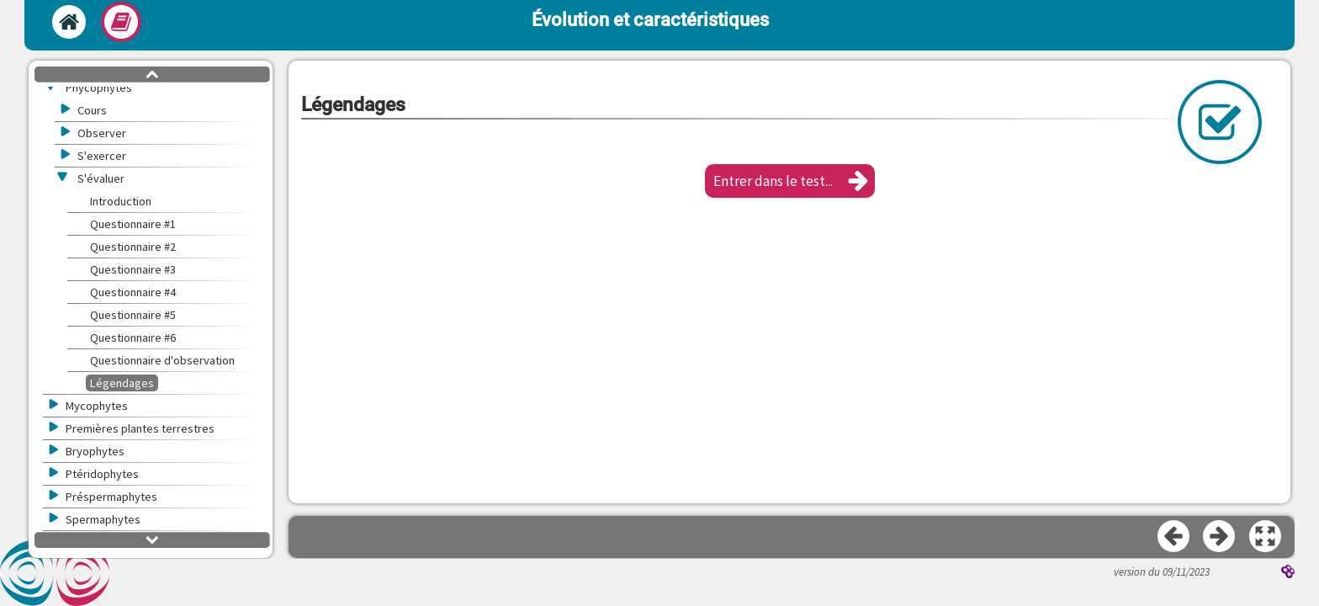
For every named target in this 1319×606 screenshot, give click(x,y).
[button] (790, 181)
